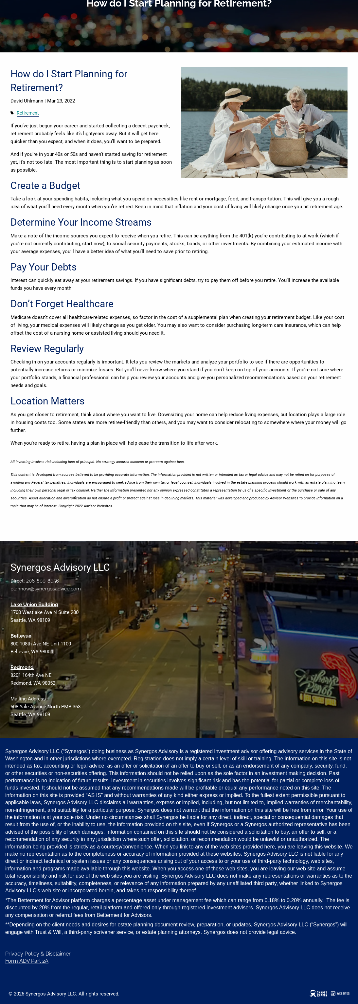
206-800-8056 (42, 581)
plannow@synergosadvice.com (45, 589)
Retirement (28, 113)
